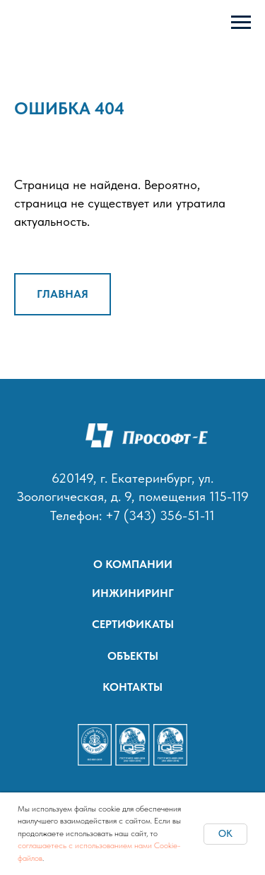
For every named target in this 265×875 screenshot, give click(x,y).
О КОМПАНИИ (132, 564)
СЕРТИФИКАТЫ (133, 624)
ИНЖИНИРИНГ (133, 593)
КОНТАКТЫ (132, 687)
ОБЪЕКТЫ (132, 655)
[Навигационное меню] (241, 23)
